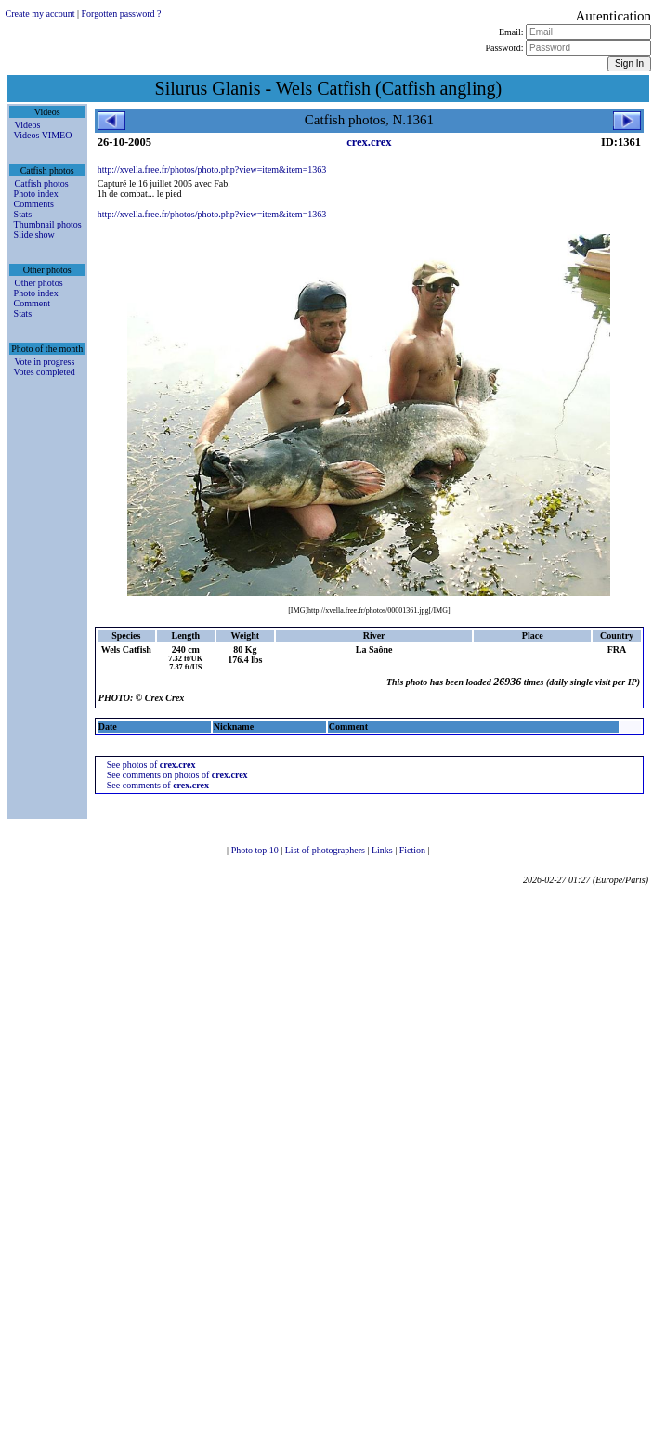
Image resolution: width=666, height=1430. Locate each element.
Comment (32, 303)
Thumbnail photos (48, 224)
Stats (23, 214)
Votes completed (44, 372)
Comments (34, 204)
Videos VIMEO (43, 135)
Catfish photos (42, 183)
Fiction (413, 850)
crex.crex (368, 142)
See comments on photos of (177, 775)
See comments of (158, 785)
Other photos (39, 283)
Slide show (34, 234)
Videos (28, 125)
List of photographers (326, 850)
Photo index (36, 193)
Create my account (40, 13)
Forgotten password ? (122, 13)
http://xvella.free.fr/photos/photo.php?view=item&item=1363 (212, 169)
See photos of (151, 765)
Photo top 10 (256, 850)
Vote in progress (45, 362)
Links (383, 850)
